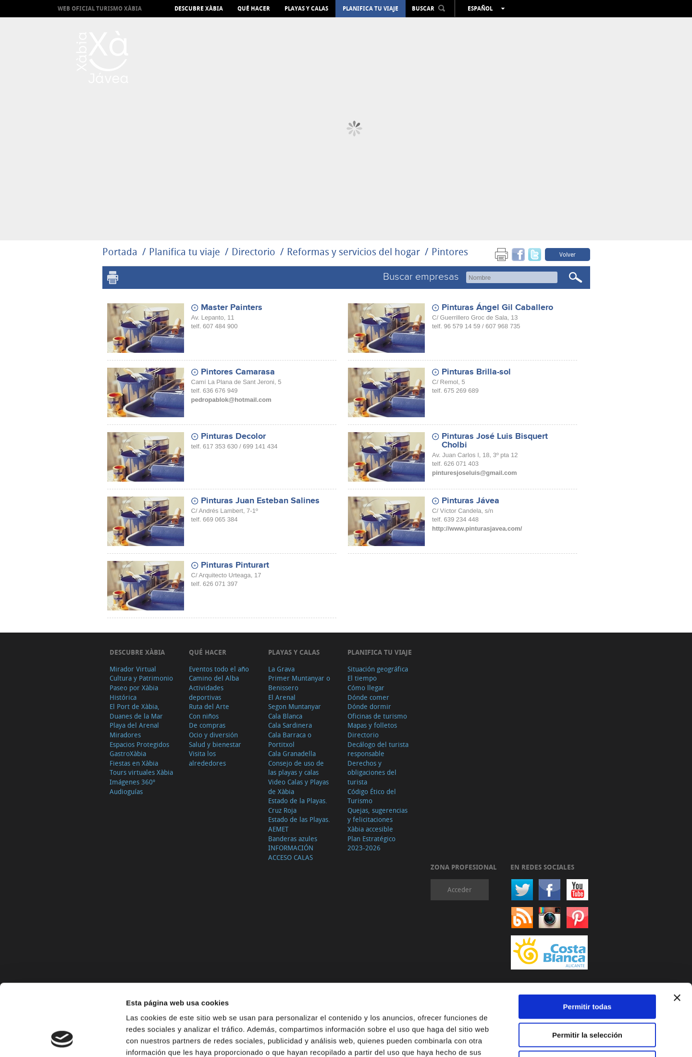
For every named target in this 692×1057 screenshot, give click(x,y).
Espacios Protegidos (139, 744)
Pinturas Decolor (233, 436)
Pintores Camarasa (238, 372)
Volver (567, 254)
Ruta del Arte (209, 706)
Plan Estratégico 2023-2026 (371, 843)
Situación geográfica (377, 668)
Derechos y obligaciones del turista (371, 772)
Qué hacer (253, 9)
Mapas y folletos (372, 725)
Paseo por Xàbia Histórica (134, 692)
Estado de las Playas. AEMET (299, 824)
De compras (207, 725)
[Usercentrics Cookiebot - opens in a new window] (62, 1038)
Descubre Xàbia (198, 9)
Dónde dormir (369, 706)
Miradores (125, 734)
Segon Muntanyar (294, 706)
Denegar (587, 996)
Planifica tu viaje (370, 9)
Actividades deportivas (206, 692)
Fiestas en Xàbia (134, 763)
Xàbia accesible (370, 828)
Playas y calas (306, 9)
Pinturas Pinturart (235, 565)
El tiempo (362, 678)
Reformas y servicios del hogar (353, 251)
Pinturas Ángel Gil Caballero (497, 307)
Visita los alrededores (207, 758)
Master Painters (231, 307)
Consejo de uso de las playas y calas (296, 768)
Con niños (204, 716)
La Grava (281, 668)
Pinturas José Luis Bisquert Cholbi (495, 440)
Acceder (459, 889)
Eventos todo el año (219, 668)
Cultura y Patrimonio (141, 678)
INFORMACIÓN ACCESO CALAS (290, 852)
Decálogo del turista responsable (377, 749)
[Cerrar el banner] (677, 930)
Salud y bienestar (215, 744)
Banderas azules (292, 838)
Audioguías (126, 791)
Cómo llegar (365, 687)
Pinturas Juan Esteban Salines (260, 501)
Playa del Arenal (134, 725)
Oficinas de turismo (377, 716)
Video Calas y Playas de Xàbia (298, 786)
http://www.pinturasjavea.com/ (477, 528)
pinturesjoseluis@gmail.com (474, 472)
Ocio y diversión (213, 734)
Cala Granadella (292, 753)
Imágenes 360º (132, 781)
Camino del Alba (214, 678)
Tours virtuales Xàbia (141, 772)
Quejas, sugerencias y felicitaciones (377, 815)
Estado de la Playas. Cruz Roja (297, 805)
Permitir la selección (587, 968)
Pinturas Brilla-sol (476, 372)
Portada (119, 251)
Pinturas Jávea (470, 501)
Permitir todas (587, 939)
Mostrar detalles (520, 1038)
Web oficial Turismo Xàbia (100, 8)
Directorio (255, 251)
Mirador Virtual (133, 668)
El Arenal (282, 697)
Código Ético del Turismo (371, 796)
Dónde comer (368, 697)
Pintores (450, 251)
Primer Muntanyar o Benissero (299, 682)
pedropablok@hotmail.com (231, 399)
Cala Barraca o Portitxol (289, 739)
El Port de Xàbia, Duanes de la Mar (136, 711)
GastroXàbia (128, 753)
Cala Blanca (285, 716)
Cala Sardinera (290, 725)
